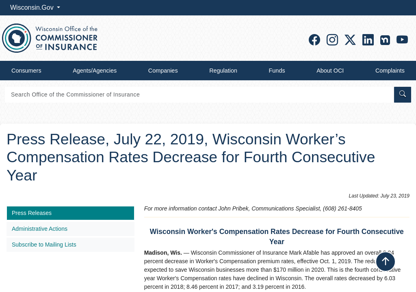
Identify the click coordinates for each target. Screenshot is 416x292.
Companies (163, 70)
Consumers (26, 70)
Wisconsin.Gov (32, 7)
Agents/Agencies (95, 70)
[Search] (199, 95)
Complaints (390, 70)
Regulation (223, 70)
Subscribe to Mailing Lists (44, 244)
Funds (277, 70)
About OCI (330, 70)
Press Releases (32, 213)
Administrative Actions (39, 228)
